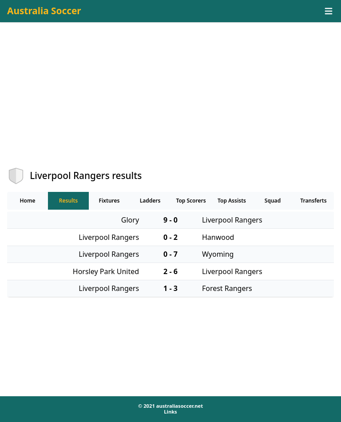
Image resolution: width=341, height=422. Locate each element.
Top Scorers (191, 200)
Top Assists (232, 200)
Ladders (150, 200)
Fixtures (109, 200)
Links (170, 411)
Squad (273, 200)
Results (68, 200)
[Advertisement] (170, 102)
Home (27, 200)
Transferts (313, 200)
